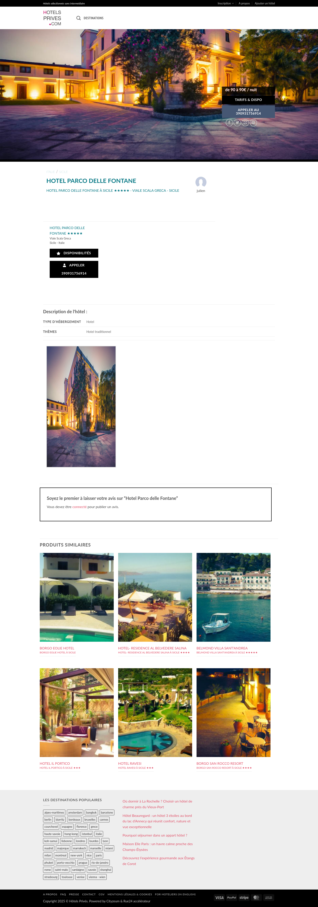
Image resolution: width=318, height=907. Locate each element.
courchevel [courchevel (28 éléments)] (51, 826)
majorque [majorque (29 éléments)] (63, 848)
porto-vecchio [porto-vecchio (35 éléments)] (65, 862)
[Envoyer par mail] (245, 122)
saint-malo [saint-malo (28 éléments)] (61, 869)
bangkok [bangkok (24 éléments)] (91, 812)
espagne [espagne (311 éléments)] (67, 826)
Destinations (93, 18)
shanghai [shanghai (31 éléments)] (105, 869)
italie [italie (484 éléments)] (99, 834)
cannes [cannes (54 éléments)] (104, 819)
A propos (244, 3)
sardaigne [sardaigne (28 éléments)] (78, 869)
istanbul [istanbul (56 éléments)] (87, 834)
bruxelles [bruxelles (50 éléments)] (89, 819)
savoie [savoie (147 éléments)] (92, 869)
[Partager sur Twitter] (237, 122)
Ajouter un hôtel (265, 3)
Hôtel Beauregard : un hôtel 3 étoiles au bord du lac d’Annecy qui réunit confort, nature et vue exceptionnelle (157, 821)
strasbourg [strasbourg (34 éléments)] (50, 877)
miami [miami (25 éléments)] (109, 848)
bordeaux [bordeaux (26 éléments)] (74, 819)
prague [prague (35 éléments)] (83, 862)
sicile (63, 172)
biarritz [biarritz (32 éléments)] (60, 819)
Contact (89, 894)
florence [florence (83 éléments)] (81, 826)
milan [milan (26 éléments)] (47, 855)
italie (50, 172)
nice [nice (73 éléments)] (89, 855)
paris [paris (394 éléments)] (99, 855)
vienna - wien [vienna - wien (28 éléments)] (97, 877)
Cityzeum (112, 901)
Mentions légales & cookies (130, 894)
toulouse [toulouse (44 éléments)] (67, 877)
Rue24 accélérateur (136, 901)
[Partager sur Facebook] (229, 122)
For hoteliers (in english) (175, 894)
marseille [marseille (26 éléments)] (95, 848)
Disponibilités (74, 253)
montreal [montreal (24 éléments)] (60, 855)
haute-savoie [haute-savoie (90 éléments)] (52, 834)
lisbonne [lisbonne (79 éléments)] (66, 841)
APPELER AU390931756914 (248, 111)
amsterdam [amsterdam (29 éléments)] (75, 812)
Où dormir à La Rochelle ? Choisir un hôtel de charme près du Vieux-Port (157, 804)
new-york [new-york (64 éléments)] (76, 855)
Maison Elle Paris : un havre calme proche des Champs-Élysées (158, 847)
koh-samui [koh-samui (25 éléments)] (50, 841)
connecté (79, 507)
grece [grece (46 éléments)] (94, 826)
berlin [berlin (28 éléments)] (47, 819)
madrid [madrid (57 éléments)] (48, 848)
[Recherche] (78, 18)
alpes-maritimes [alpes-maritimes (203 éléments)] (54, 812)
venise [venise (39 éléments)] (81, 877)
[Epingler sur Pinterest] (253, 122)
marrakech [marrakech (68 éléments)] (79, 848)
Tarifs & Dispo (248, 100)
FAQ (63, 894)
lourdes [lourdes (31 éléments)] (93, 841)
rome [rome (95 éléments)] (47, 869)
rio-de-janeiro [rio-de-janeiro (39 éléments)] (99, 862)
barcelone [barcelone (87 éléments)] (107, 812)
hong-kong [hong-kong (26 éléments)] (71, 834)
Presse (74, 894)
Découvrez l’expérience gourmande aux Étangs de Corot (159, 861)
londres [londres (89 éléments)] (80, 841)
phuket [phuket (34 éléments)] (48, 862)
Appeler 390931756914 (74, 269)
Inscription (226, 3)
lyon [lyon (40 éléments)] (105, 841)
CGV (102, 894)
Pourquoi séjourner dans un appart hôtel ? (155, 835)
